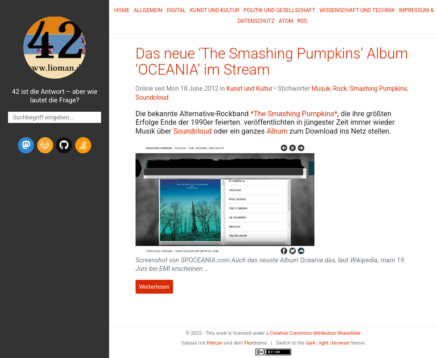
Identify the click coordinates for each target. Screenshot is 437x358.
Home (122, 10)
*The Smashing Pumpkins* (293, 114)
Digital (176, 10)
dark (311, 343)
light (323, 343)
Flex (248, 343)
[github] (64, 145)
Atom (286, 21)
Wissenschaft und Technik (357, 10)
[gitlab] (45, 145)
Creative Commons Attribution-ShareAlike (315, 333)
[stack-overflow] (83, 145)
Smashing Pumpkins (378, 88)
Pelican (215, 343)
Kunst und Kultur (215, 10)
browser (341, 343)
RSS (302, 21)
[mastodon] (26, 145)
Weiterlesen (154, 286)
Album (277, 131)
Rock (340, 88)
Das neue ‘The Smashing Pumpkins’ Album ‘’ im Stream (272, 61)
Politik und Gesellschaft (279, 10)
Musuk (320, 88)
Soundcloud (152, 97)
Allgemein (148, 10)
